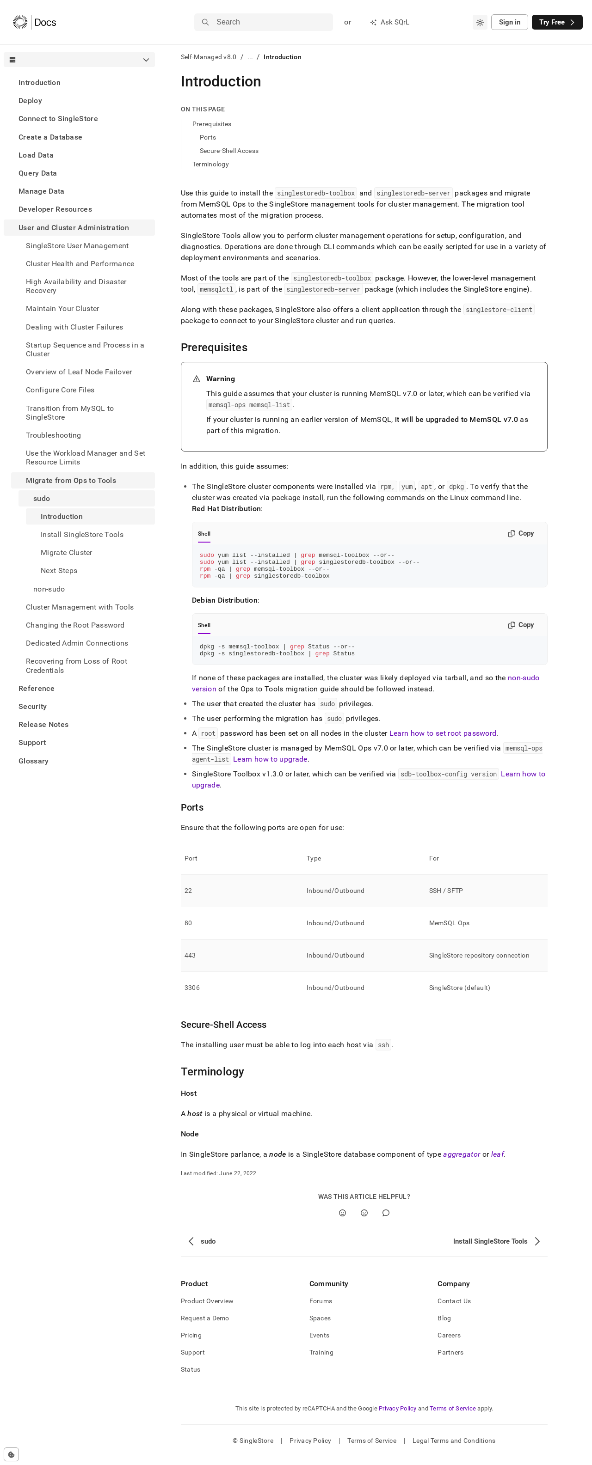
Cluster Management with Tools (80, 607)
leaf (497, 1162)
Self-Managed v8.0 (209, 57)
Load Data (36, 155)
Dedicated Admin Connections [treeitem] (77, 643)
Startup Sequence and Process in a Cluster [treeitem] (85, 349)
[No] (364, 1221)
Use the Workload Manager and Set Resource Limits (85, 457)
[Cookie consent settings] (11, 1454)
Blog (444, 1326)
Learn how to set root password (443, 741)
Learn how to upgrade (270, 767)
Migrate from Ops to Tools (71, 480)
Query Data (37, 173)
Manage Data (41, 191)
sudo (41, 498)
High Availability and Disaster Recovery (76, 286)
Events (319, 1343)
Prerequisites (212, 124)
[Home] (34, 22)
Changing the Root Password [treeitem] (75, 625)
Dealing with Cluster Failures (74, 327)
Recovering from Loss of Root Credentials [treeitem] (76, 665)
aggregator (461, 1162)
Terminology (210, 164)
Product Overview (207, 1309)
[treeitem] (79, 82)
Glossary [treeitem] (33, 761)
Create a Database (50, 137)
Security (32, 706)
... (250, 57)
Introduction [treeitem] (62, 516)
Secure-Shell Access (229, 150)
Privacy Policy (398, 1416)
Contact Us (454, 1309)
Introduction (39, 82)
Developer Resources (55, 209)
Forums (321, 1309)
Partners (450, 1360)
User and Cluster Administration (73, 227)
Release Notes (43, 724)
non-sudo (49, 589)
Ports (208, 137)
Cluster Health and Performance (80, 263)
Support (32, 742)
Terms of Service (453, 1416)
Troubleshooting (53, 435)
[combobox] (480, 22)
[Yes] (342, 1221)
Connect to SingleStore (58, 118)
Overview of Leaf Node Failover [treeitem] (79, 371)
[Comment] (386, 1221)
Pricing (191, 1343)
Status (191, 1377)
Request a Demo (205, 1326)
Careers (449, 1343)
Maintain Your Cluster (62, 308)
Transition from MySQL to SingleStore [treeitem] (70, 412)
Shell (204, 534)
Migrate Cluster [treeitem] (66, 552)
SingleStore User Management (77, 245)
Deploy (30, 100)
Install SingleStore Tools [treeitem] (82, 534)
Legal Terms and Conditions (454, 1449)
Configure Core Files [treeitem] (60, 389)
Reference (36, 688)
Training (321, 1360)
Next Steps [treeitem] (59, 570)
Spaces (320, 1326)
